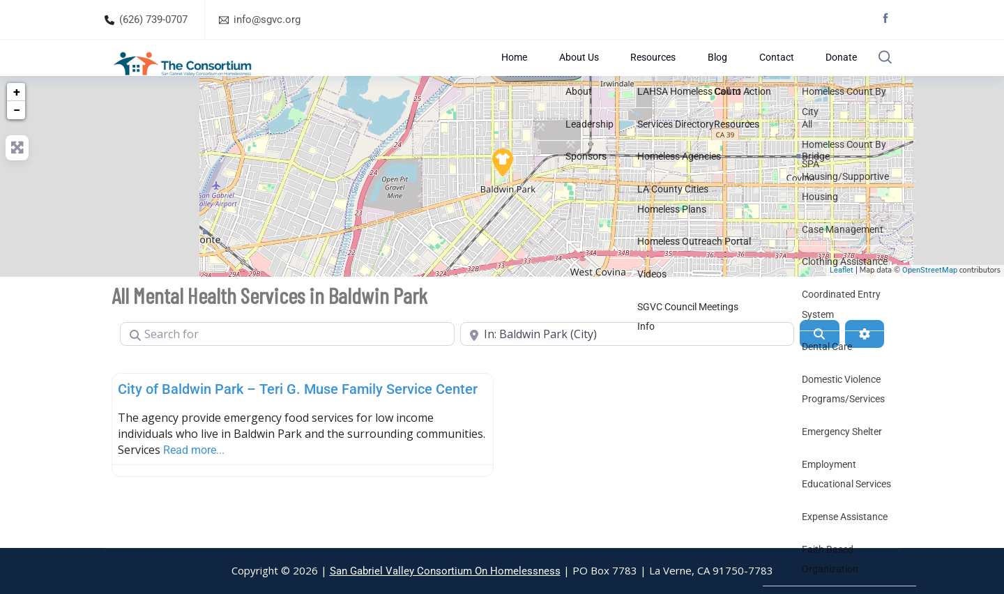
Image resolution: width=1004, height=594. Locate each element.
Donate (826, 74)
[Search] (819, 367)
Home (540, 74)
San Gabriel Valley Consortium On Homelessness (445, 571)
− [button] (16, 143)
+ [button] (16, 125)
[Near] (627, 367)
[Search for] (287, 367)
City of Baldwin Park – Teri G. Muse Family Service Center (298, 422)
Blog (720, 74)
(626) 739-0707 (153, 19)
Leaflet (841, 304)
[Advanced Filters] (864, 367)
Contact (770, 74)
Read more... (194, 483)
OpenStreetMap (929, 304)
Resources (664, 74)
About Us (597, 74)
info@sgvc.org (267, 19)
